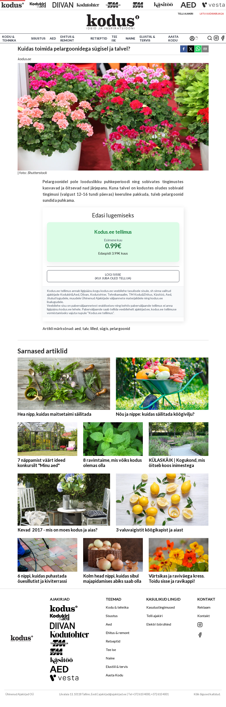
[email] (205, 49)
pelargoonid (120, 328)
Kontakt (203, 616)
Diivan (85, 294)
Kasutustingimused (160, 607)
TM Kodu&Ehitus (140, 294)
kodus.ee (107, 291)
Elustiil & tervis (147, 38)
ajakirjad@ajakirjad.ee (112, 694)
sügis (104, 328)
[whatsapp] (198, 49)
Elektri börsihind (158, 624)
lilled (94, 328)
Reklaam (203, 607)
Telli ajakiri (185, 13)
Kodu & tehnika (9, 38)
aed (78, 328)
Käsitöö (159, 294)
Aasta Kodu (173, 38)
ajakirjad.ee (142, 309)
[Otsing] (209, 38)
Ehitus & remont (67, 38)
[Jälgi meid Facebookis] (222, 38)
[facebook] (183, 49)
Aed (53, 38)
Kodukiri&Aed (69, 294)
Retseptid (99, 38)
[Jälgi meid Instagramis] (216, 38)
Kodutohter (98, 294)
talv (85, 328)
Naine (130, 38)
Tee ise (114, 38)
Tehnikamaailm (117, 294)
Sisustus (38, 38)
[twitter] (190, 49)
